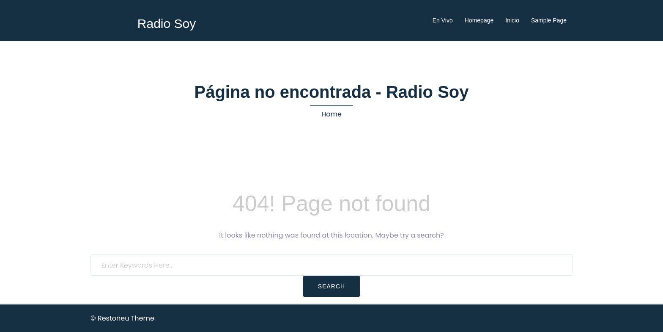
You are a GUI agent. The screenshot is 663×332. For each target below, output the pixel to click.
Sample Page (549, 20)
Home (331, 114)
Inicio (512, 20)
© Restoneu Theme (122, 318)
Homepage (479, 20)
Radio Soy (166, 23)
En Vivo (443, 20)
